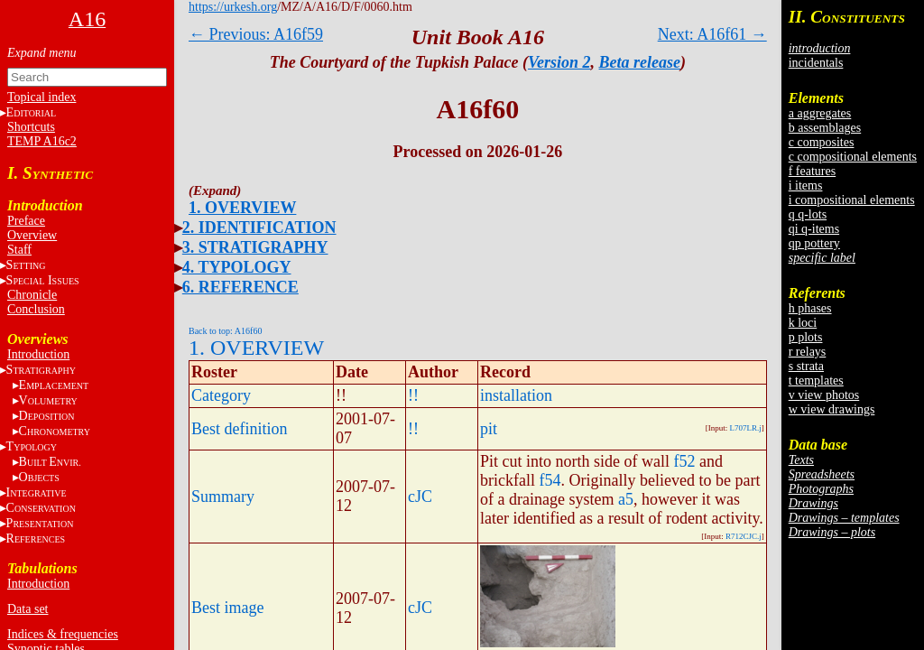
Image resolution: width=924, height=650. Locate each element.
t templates (816, 380)
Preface (26, 221)
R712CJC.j (743, 536)
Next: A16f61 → (712, 34)
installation (516, 395)
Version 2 (559, 62)
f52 (684, 461)
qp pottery (814, 243)
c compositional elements (853, 156)
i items (806, 185)
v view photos (824, 395)
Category (221, 395)
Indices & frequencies (62, 634)
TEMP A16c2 (42, 141)
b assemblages (825, 128)
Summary (222, 497)
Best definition (239, 429)
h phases (810, 308)
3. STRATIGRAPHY (255, 247)
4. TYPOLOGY (236, 267)
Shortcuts (31, 127)
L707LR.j (745, 427)
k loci (803, 323)
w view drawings (832, 409)
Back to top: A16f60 (225, 331)
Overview (32, 235)
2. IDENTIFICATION (259, 227)
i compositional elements (852, 200)
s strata (806, 366)
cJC (420, 497)
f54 (549, 480)
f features (812, 171)
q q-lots (808, 214)
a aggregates (820, 113)
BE (50, 462)
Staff (19, 249)
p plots (806, 337)
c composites (822, 142)
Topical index (41, 97)
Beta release (639, 62)
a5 (625, 499)
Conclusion (36, 309)
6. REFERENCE (240, 287)
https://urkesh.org (233, 7)
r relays (808, 351)
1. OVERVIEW (242, 208)
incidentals (816, 63)
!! (413, 395)
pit (488, 429)
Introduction (38, 354)
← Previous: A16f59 (256, 34)
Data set (27, 609)
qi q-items (814, 229)
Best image (227, 608)
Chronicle (32, 295)
